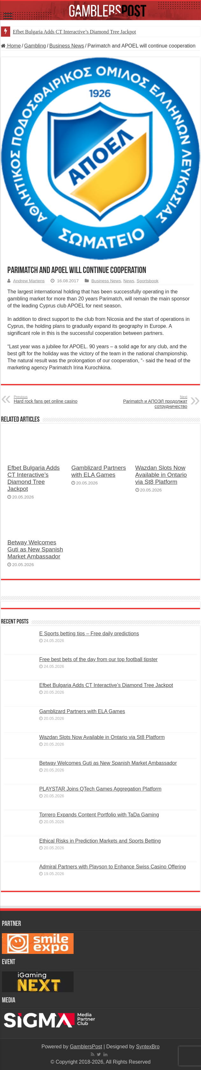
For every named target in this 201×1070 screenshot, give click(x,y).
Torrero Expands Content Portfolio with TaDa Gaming (99, 814)
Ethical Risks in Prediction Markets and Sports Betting (100, 841)
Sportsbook (148, 280)
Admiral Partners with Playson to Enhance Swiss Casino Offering (112, 866)
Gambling (35, 45)
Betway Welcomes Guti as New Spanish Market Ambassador (35, 549)
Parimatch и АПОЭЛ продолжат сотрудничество (154, 402)
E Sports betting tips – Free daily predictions (89, 633)
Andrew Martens (29, 280)
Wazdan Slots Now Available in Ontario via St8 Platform (161, 474)
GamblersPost (86, 1046)
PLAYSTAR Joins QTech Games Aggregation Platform (100, 789)
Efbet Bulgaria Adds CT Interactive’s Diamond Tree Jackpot (74, 31)
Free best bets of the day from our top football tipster (98, 659)
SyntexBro (148, 1046)
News (128, 280)
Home (11, 45)
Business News (66, 45)
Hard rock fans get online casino (46, 399)
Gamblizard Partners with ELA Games (98, 471)
